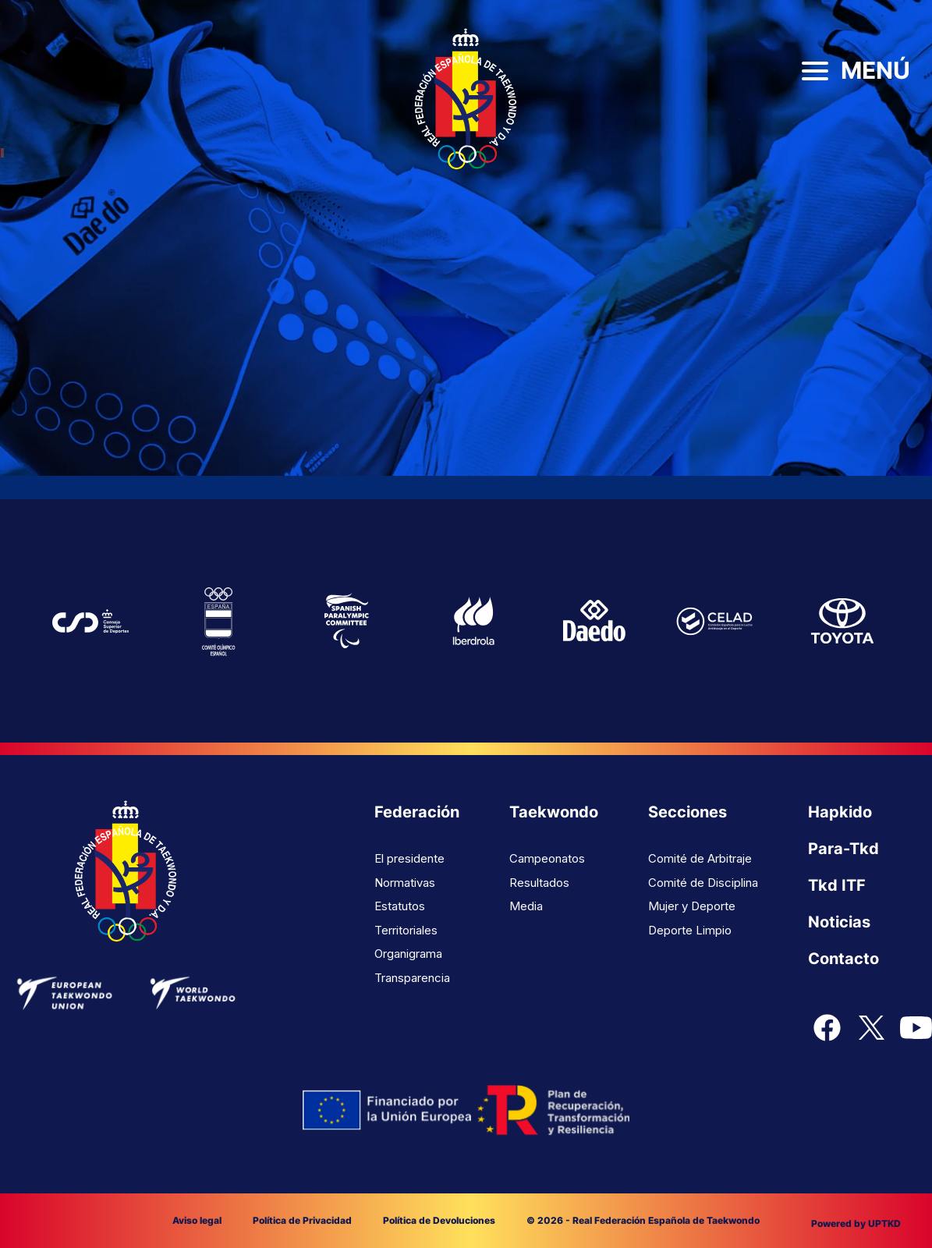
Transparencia (412, 977)
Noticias (839, 922)
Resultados (539, 882)
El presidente (409, 858)
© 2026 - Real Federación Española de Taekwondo (643, 1220)
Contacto (843, 958)
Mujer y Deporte (691, 906)
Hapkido (840, 812)
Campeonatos (547, 858)
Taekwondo (553, 812)
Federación (416, 812)
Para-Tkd (843, 848)
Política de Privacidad (302, 1220)
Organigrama (408, 953)
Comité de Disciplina (703, 882)
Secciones (687, 812)
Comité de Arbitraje (700, 858)
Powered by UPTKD (856, 1223)
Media (526, 906)
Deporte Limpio (690, 930)
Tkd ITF (837, 885)
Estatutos (399, 906)
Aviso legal (196, 1220)
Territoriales (406, 930)
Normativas (404, 882)
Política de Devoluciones (439, 1220)
